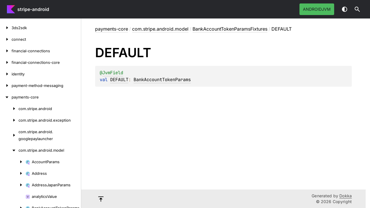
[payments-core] (6, 97)
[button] (357, 9)
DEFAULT (119, 80)
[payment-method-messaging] (6, 85)
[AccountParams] (12, 162)
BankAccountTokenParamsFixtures (230, 29)
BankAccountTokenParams (162, 80)
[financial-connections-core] (6, 62)
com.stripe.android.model (160, 29)
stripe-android (33, 9)
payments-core (111, 29)
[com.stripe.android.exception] (9, 120)
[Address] (12, 173)
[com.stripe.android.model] (9, 150)
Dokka (345, 195)
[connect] (6, 39)
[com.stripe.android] (9, 108)
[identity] (6, 74)
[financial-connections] (6, 51)
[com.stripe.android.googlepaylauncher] (9, 135)
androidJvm (317, 9)
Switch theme (344, 9)
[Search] (357, 9)
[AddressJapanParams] (12, 185)
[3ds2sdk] (6, 28)
